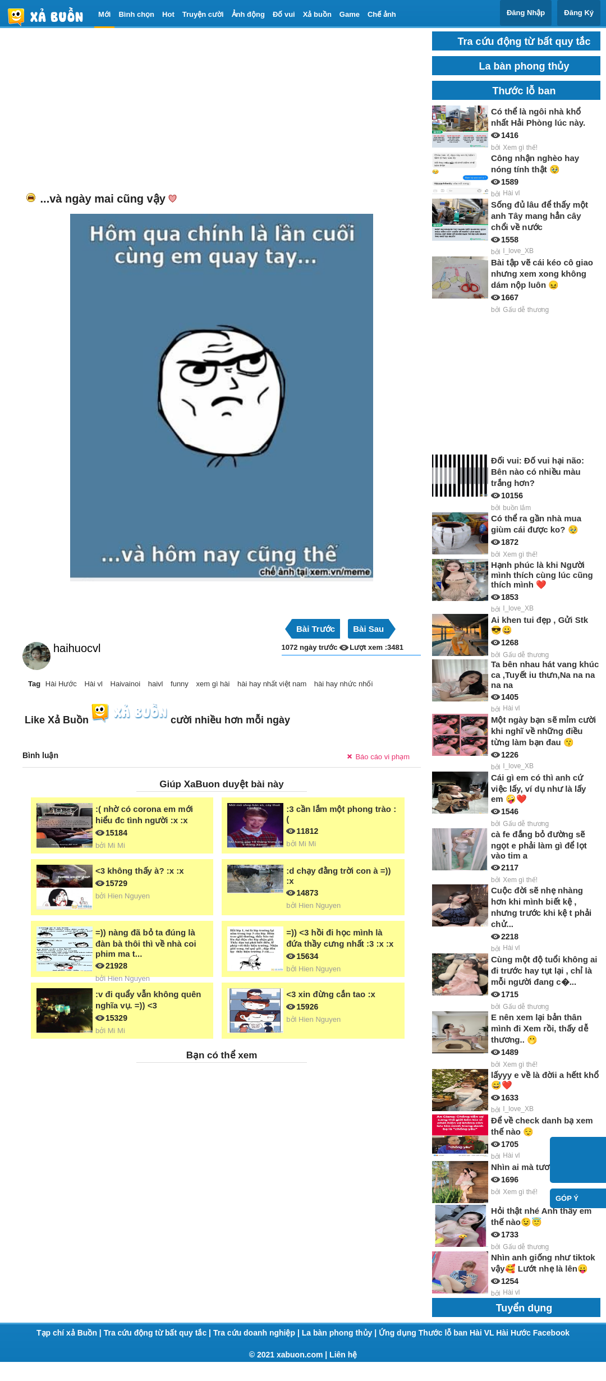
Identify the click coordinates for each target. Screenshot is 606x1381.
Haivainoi (125, 684)
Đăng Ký (579, 12)
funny (180, 684)
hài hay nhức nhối (343, 684)
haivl (155, 684)
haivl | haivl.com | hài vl (50, 16)
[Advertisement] (205, 110)
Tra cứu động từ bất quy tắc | (158, 1332)
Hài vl (93, 684)
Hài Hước (61, 684)
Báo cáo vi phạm (382, 757)
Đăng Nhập (526, 12)
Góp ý (567, 1198)
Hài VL (483, 1332)
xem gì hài (212, 684)
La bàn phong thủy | (340, 1332)
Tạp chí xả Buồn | (70, 1332)
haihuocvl (77, 648)
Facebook (551, 1332)
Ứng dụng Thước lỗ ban (424, 1332)
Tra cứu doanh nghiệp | (257, 1332)
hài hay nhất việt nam (271, 684)
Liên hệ (343, 1354)
